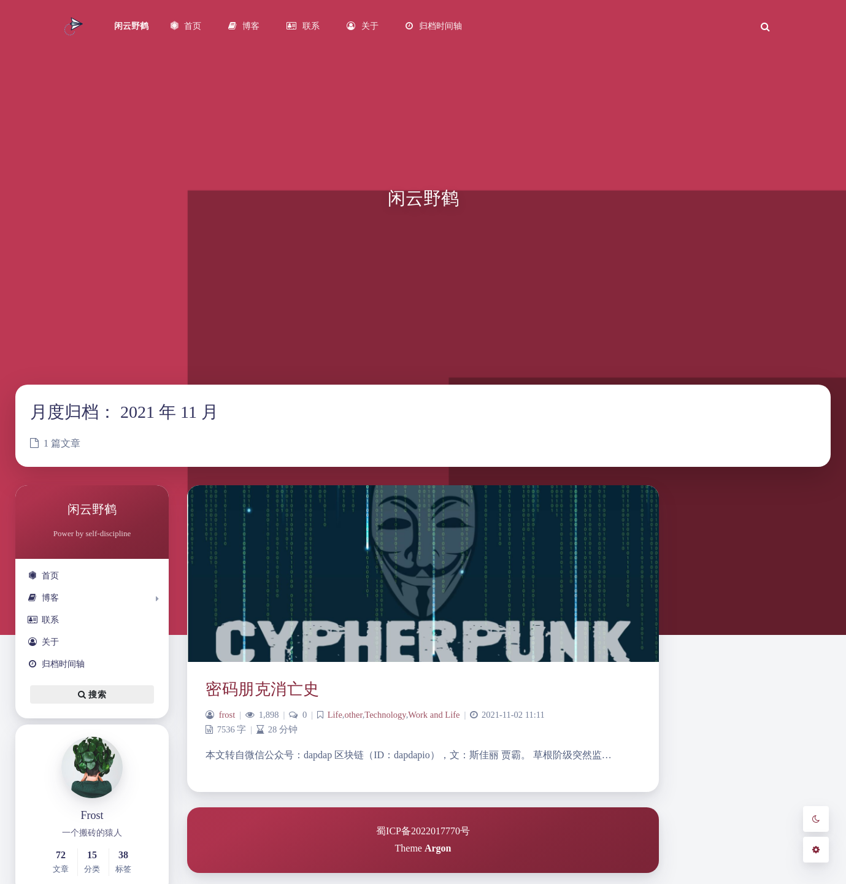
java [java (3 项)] (779, 793)
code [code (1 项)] (739, 771)
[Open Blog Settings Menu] (816, 850)
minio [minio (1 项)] (700, 875)
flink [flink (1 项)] (710, 797)
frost (227, 715)
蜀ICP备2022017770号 (423, 831)
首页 (43, 575)
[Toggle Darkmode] (816, 819)
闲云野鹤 (131, 26)
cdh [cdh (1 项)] (721, 771)
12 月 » (773, 643)
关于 (43, 642)
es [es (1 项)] (695, 797)
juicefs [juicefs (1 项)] (701, 827)
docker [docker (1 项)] (759, 771)
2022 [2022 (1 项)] (763, 754)
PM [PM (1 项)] (718, 875)
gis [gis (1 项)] (738, 797)
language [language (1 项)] (771, 853)
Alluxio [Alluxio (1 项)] (785, 754)
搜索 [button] (92, 694)
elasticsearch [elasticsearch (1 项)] (790, 771)
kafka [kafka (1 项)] (753, 827)
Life (335, 715)
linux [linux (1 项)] (795, 853)
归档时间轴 (56, 664)
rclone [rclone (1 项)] (780, 875)
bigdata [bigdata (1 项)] (702, 771)
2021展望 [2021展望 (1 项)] (738, 754)
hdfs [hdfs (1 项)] (752, 797)
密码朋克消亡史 (263, 689)
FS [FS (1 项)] (725, 797)
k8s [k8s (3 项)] (727, 824)
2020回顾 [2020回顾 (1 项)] (706, 754)
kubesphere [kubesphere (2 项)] (723, 851)
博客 (43, 597)
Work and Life (434, 715)
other (353, 715)
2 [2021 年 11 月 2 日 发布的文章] (719, 526)
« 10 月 (734, 643)
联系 (43, 620)
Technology (385, 715)
